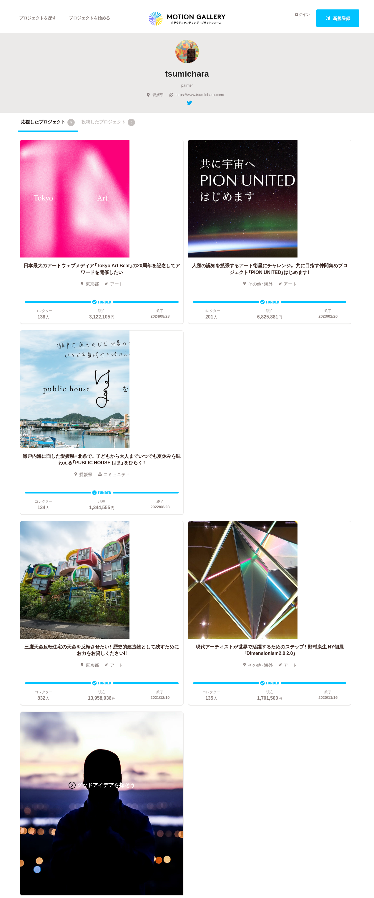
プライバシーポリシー (305, 643)
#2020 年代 (294, 598)
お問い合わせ (296, 616)
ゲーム (61, 616)
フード (61, 651)
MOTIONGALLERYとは (306, 590)
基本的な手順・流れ (195, 607)
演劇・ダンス (30, 634)
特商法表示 (294, 651)
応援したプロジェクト (48, 126)
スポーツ (27, 651)
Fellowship (186, 634)
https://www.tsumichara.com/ (196, 98)
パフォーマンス (70, 643)
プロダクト (66, 625)
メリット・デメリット (197, 625)
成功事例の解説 (191, 616)
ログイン (298, 18)
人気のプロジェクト (126, 598)
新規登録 (337, 18)
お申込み (184, 590)
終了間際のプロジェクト (128, 616)
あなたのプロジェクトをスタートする (187, 539)
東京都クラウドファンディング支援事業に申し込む (222, 660)
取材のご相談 (296, 625)
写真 (22, 607)
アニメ (24, 616)
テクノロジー (31, 643)
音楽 (59, 607)
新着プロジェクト (124, 607)
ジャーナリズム (33, 660)
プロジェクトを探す (39, 18)
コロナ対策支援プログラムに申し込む (213, 669)
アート (61, 598)
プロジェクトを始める (94, 18)
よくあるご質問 (298, 607)
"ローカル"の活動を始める (201, 643)
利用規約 (291, 634)
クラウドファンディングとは (204, 598)
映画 (22, 598)
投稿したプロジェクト (108, 126)
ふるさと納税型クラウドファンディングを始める (222, 651)
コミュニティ (31, 625)
